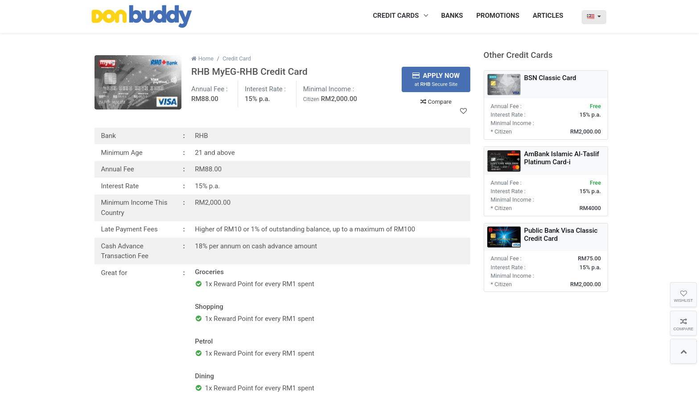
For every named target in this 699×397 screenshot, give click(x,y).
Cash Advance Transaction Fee (125, 251)
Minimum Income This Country (134, 207)
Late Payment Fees (129, 229)
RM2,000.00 (339, 99)
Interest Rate (120, 186)
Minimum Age (122, 153)
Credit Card (236, 58)
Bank (108, 136)
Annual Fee (117, 169)
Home (202, 58)
